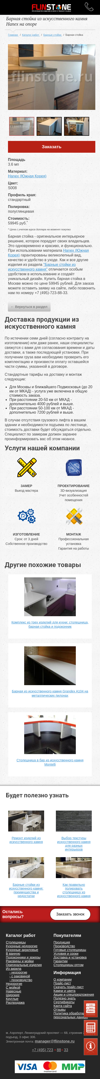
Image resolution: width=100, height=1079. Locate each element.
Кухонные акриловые (22, 950)
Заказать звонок (70, 914)
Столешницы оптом (69, 965)
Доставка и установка (70, 957)
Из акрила (13, 969)
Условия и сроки (66, 953)
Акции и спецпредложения (74, 994)
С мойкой (13, 987)
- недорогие (18, 972)
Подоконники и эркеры (23, 957)
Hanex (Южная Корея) (27, 176)
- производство (20, 980)
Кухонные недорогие (21, 946)
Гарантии (61, 961)
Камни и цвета (64, 991)
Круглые (12, 999)
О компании (63, 979)
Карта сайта (63, 1006)
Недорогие (14, 984)
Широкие (12, 995)
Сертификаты (64, 1002)
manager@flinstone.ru (54, 1041)
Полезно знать (65, 998)
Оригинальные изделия (24, 965)
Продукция (62, 942)
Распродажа (15, 1002)
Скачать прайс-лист (69, 987)
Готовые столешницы (70, 950)
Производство (64, 946)
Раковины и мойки (20, 961)
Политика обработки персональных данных (71, 1015)
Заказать (52, 146)
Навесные (13, 991)
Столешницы (16, 942)
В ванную (13, 953)
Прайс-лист (62, 983)
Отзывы (59, 1009)
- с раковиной (19, 976)
